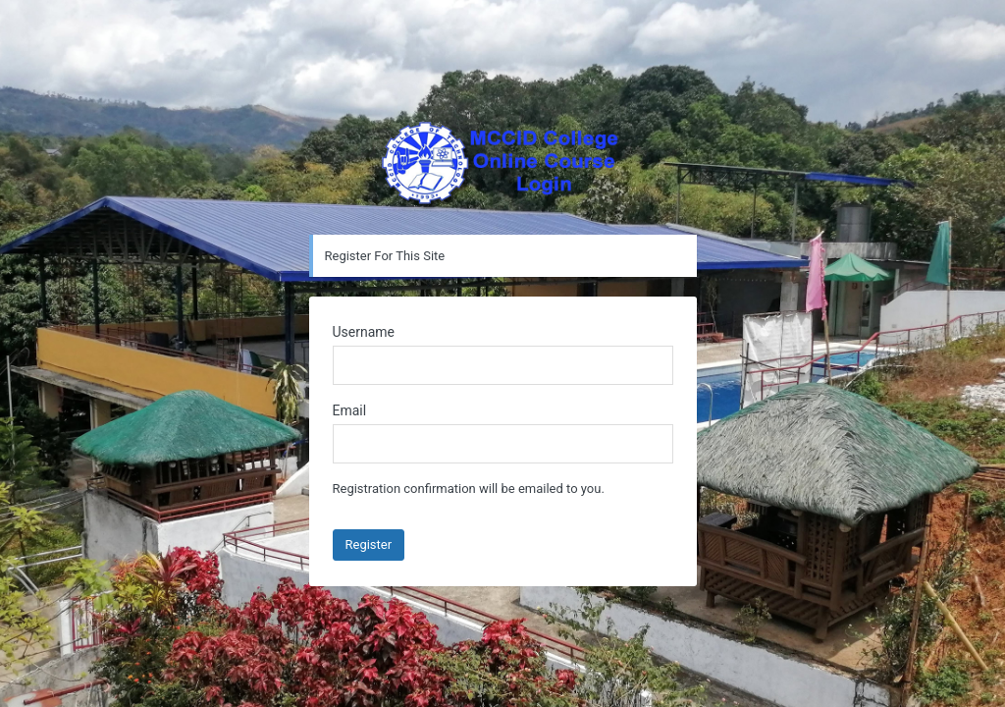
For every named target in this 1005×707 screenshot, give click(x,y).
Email (350, 410)
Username (364, 332)
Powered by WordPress (503, 166)
